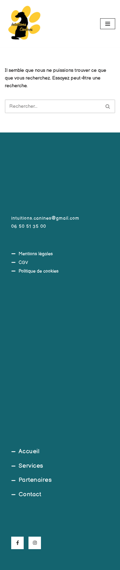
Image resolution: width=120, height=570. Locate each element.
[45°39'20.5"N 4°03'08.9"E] (60, 361)
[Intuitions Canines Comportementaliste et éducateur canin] (24, 23)
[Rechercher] (53, 106)
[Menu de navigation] (107, 23)
